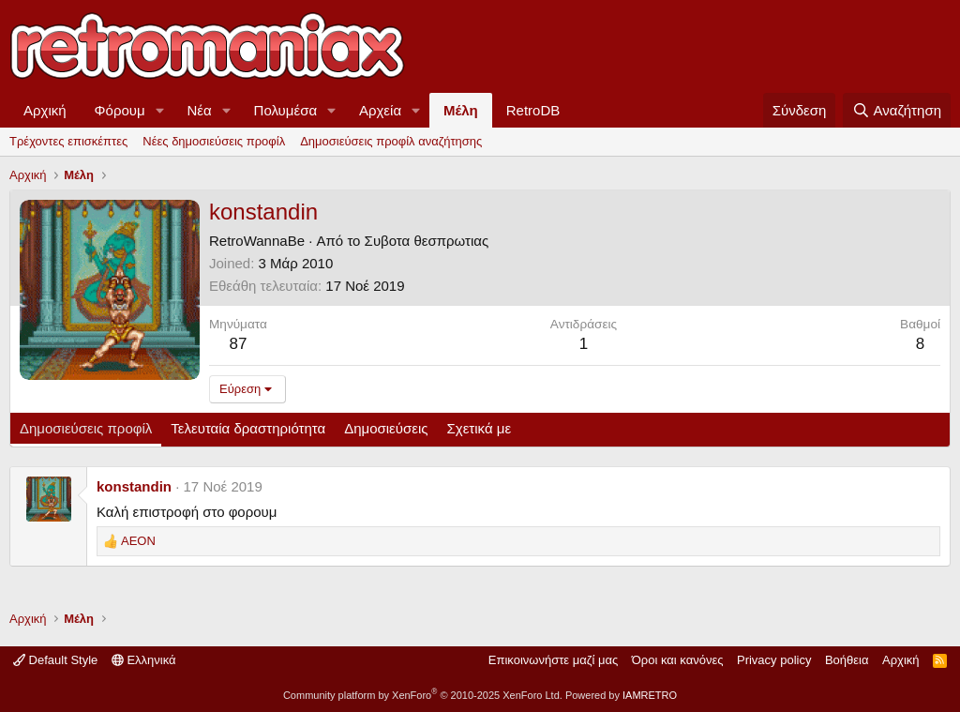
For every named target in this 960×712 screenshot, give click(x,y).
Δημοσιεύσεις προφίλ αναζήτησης (391, 141)
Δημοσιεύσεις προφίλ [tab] (86, 428)
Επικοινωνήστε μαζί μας (553, 660)
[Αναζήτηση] (897, 110)
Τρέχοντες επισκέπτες (68, 141)
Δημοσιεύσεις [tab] (386, 428)
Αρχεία (380, 110)
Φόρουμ (120, 110)
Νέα (200, 110)
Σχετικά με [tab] (479, 428)
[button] (160, 110)
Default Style (55, 660)
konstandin (134, 486)
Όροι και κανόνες (678, 660)
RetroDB (533, 110)
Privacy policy (774, 660)
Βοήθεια (847, 660)
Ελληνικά (144, 660)
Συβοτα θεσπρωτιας (427, 241)
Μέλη (460, 110)
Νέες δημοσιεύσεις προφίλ (213, 141)
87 (238, 344)
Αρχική (45, 110)
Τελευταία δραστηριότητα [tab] (248, 428)
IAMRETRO (649, 695)
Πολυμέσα (286, 110)
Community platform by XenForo (422, 695)
